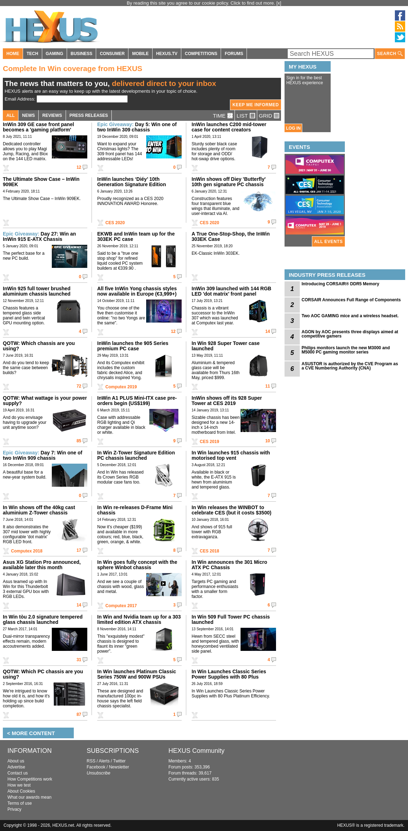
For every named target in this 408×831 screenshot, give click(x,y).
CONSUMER (112, 53)
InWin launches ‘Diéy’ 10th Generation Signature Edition (131, 181)
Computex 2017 (121, 605)
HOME (12, 53)
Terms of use (19, 803)
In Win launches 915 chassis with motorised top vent (231, 455)
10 (267, 440)
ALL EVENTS (328, 241)
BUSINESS (81, 53)
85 (79, 440)
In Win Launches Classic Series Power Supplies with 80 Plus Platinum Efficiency (229, 677)
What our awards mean (29, 797)
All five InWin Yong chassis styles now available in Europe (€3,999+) (137, 291)
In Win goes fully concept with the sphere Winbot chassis (137, 564)
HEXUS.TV (166, 53)
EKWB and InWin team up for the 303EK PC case (136, 236)
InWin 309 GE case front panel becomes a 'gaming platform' (38, 127)
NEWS (28, 115)
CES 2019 (209, 441)
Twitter (119, 761)
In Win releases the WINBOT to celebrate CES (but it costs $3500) (231, 510)
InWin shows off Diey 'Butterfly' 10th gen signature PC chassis (229, 181)
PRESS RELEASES (89, 115)
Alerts (104, 761)
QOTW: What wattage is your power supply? (45, 400)
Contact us (17, 773)
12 (79, 167)
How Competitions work (29, 779)
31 (79, 659)
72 (79, 386)
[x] (278, 3)
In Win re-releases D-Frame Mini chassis (134, 510)
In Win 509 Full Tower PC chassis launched (231, 619)
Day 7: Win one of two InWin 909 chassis (42, 455)
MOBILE (140, 53)
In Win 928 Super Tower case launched (226, 345)
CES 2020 (115, 222)
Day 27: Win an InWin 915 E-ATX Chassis (39, 236)
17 (79, 550)
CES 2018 (209, 551)
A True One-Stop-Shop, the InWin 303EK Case (231, 236)
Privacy (14, 809)
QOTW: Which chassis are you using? (39, 345)
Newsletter (119, 767)
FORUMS (234, 53)
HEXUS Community (197, 750)
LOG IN (293, 128)
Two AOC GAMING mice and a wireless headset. (350, 316)
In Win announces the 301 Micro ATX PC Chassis (229, 564)
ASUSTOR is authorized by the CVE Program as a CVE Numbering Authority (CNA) (350, 366)
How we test (19, 785)
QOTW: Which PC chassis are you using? (43, 674)
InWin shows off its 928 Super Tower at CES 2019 (227, 400)
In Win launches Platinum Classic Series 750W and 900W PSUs (136, 674)
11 (267, 386)
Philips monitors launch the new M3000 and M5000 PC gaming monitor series (346, 350)
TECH (32, 53)
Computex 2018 (27, 551)
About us (15, 761)
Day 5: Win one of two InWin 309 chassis (137, 127)
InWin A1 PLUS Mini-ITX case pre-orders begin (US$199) (137, 400)
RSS (91, 761)
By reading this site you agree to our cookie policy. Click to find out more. (201, 3)
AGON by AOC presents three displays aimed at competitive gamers (350, 334)
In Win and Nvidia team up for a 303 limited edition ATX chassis (139, 619)
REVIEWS (52, 115)
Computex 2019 (121, 386)
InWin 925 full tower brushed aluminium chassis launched (37, 291)
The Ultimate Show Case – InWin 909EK (41, 181)
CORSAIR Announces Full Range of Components (351, 300)
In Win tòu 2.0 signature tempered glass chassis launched (43, 619)
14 (267, 331)
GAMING (54, 53)
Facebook (96, 767)
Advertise (16, 767)
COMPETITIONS (201, 53)
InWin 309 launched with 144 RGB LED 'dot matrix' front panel (231, 291)
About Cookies (21, 791)
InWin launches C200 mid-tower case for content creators (229, 127)
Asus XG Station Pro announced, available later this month (42, 564)
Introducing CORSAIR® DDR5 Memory (340, 284)
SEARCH (390, 53)
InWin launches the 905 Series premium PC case (133, 345)
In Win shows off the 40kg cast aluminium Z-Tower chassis (39, 510)
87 (79, 714)
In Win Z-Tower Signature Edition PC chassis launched (136, 455)
